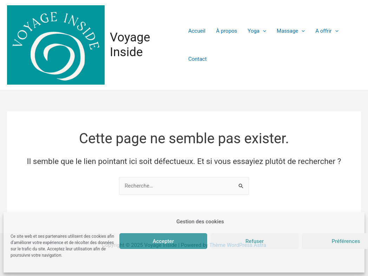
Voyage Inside (130, 44)
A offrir (326, 31)
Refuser (254, 241)
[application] (262, 31)
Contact (197, 59)
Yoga (257, 31)
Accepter (163, 241)
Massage (291, 31)
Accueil (196, 31)
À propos (226, 31)
